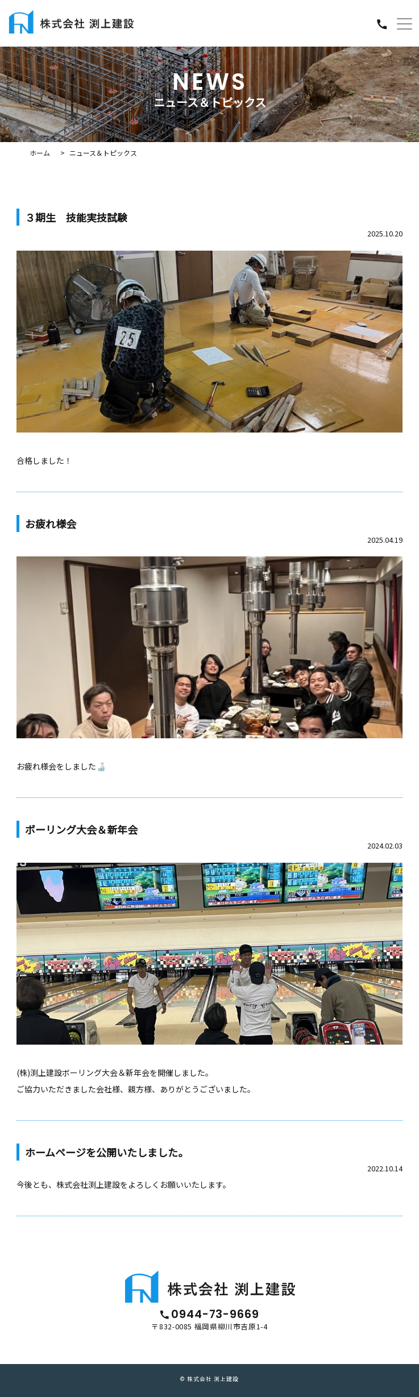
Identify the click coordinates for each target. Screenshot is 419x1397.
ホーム (40, 152)
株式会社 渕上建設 (213, 1379)
